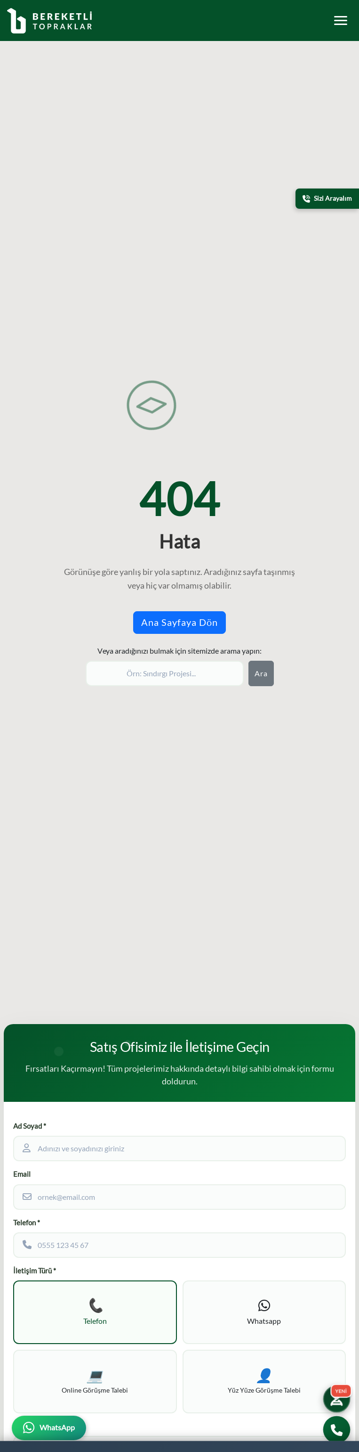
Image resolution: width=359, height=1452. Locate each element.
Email (22, 1174)
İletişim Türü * (34, 1271)
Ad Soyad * (29, 1126)
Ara (261, 673)
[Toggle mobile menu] (340, 20)
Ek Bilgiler (29, 1426)
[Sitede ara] (165, 673)
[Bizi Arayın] (336, 1429)
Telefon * (26, 1223)
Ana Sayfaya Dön (179, 622)
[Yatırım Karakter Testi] (337, 1399)
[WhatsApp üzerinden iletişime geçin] (49, 1428)
